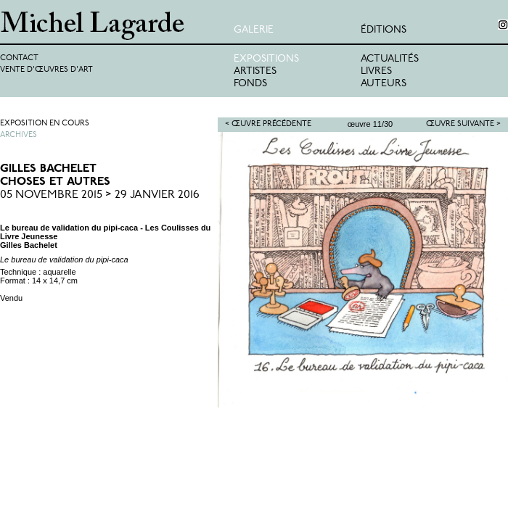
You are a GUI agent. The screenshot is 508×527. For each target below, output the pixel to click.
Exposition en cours (44, 124)
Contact (19, 58)
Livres (376, 71)
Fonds (250, 83)
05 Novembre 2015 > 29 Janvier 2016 (100, 195)
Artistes (255, 71)
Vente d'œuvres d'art (46, 70)
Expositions (266, 59)
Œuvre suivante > (463, 124)
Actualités (390, 59)
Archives (18, 135)
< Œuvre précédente (268, 124)
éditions (383, 30)
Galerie (254, 30)
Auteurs (383, 83)
